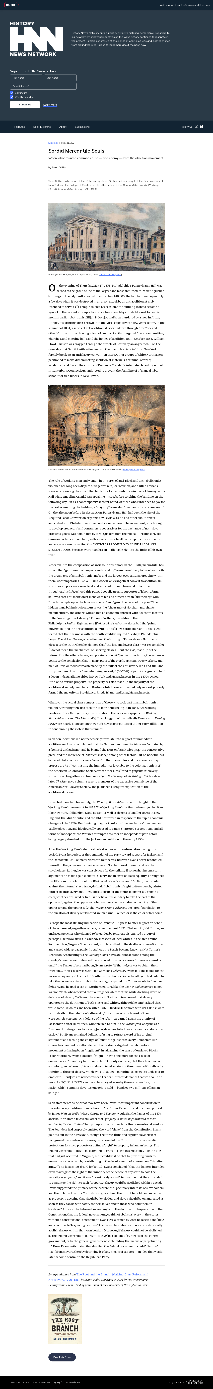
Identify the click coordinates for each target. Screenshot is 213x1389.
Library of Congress (110, 274)
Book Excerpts (42, 126)
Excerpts (53, 142)
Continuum (21, 92)
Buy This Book (62, 1357)
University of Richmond (198, 4)
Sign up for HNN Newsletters (67, 1382)
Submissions (82, 126)
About (63, 126)
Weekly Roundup (24, 96)
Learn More (50, 104)
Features (19, 126)
